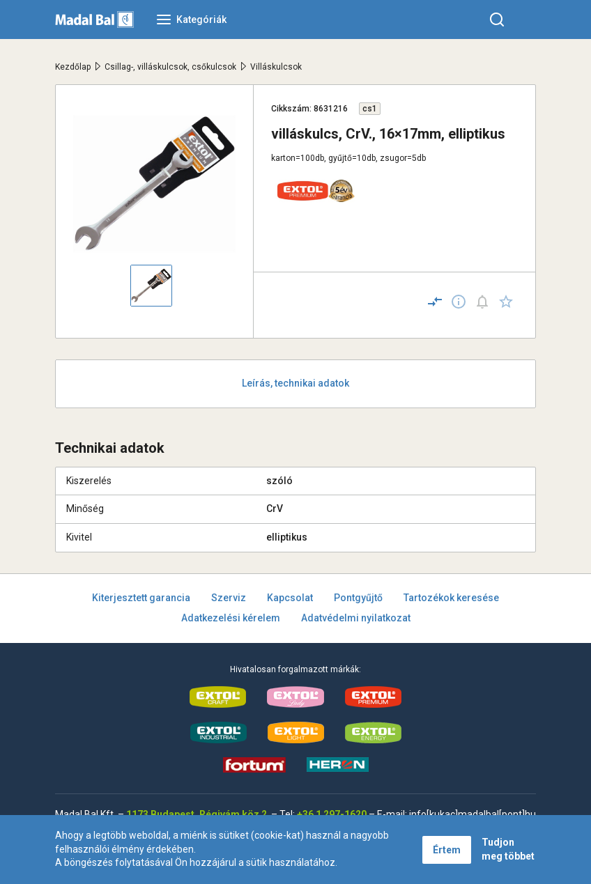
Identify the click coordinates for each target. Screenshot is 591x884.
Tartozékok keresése (451, 597)
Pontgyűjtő (358, 597)
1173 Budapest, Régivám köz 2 (196, 814)
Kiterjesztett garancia (141, 597)
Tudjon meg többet (508, 849)
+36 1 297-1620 (332, 814)
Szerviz (228, 597)
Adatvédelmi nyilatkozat (355, 617)
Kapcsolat (290, 597)
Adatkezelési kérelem (230, 617)
